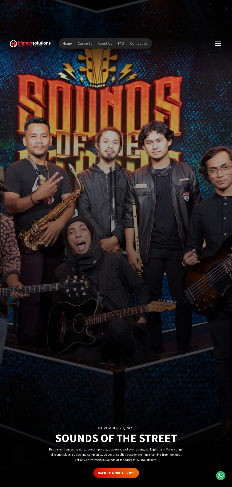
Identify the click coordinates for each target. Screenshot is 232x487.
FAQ (121, 43)
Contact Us (138, 43)
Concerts (85, 43)
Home (67, 43)
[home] (30, 43)
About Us (105, 43)
